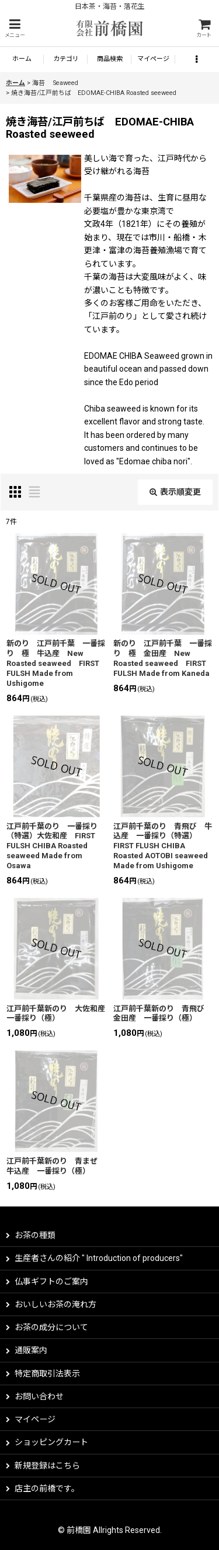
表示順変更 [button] (175, 492)
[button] (14, 28)
